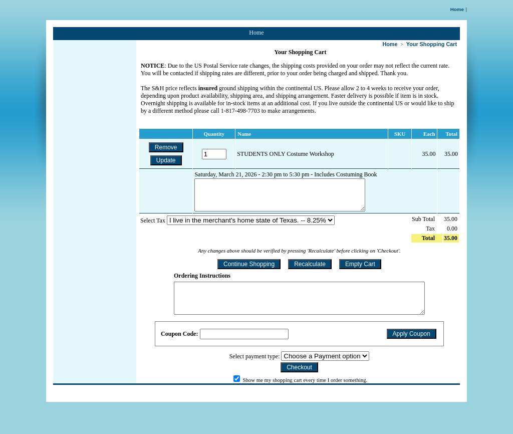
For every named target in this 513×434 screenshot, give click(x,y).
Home (457, 9)
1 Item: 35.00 (445, 30)
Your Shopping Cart (431, 44)
